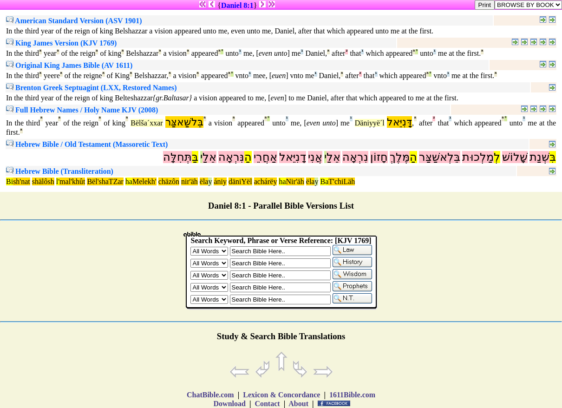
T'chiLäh (341, 181)
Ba (324, 181)
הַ (413, 157)
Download (230, 404)
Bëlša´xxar (147, 123)
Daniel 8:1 (237, 5)
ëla (204, 181)
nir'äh (189, 181)
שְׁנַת (539, 157)
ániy (220, 181)
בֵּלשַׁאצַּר (184, 122)
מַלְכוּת (478, 157)
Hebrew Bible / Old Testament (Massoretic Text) (87, 144)
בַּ (195, 157)
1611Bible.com (352, 395)
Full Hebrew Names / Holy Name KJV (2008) (82, 110)
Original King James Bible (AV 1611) (69, 65)
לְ (497, 157)
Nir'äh (295, 181)
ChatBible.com (210, 395)
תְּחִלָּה (177, 157)
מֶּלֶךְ (400, 157)
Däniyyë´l (370, 123)
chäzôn (168, 181)
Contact (267, 404)
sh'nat (21, 181)
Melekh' (144, 181)
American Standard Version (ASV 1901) (74, 21)
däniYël (240, 181)
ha (128, 181)
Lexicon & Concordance (281, 395)
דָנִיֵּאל (292, 157)
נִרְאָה (355, 157)
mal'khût (72, 181)
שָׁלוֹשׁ (515, 157)
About (298, 404)
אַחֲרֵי (265, 157)
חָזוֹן (379, 157)
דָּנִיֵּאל (399, 122)
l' (57, 181)
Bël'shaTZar (105, 181)
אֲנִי (315, 157)
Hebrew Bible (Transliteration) (59, 171)
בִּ (552, 157)
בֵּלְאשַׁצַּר (439, 157)
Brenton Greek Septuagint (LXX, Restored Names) (91, 88)
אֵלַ (333, 157)
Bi (9, 181)
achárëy (265, 181)
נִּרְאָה (231, 157)
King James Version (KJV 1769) (61, 43)
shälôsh (43, 181)
